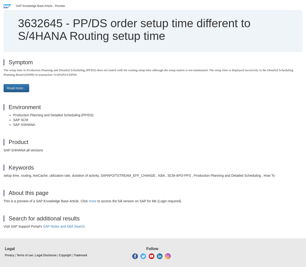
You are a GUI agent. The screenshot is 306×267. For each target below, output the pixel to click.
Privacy (9, 255)
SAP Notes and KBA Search (64, 226)
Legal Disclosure (46, 255)
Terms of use (24, 255)
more (92, 201)
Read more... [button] (16, 88)
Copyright (65, 255)
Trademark (80, 255)
